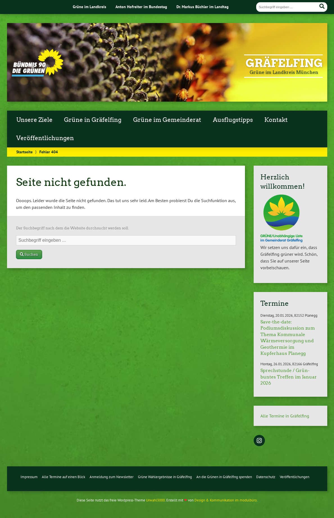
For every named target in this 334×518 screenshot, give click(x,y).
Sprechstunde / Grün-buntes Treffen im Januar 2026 (288, 377)
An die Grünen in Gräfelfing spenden (224, 476)
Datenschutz (265, 476)
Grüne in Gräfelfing (92, 120)
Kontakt (276, 120)
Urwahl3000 (155, 500)
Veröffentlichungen (45, 138)
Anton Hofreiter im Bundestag (141, 6)
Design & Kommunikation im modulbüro (225, 500)
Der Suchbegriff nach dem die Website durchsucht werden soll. (72, 228)
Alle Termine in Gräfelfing (284, 416)
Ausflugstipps (233, 120)
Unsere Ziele (34, 120)
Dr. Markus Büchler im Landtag (202, 6)
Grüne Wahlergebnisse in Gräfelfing (165, 476)
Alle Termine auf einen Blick (63, 476)
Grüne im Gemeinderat (167, 120)
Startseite (24, 151)
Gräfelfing (284, 63)
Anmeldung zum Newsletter (111, 476)
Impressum (29, 476)
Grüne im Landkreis (89, 6)
